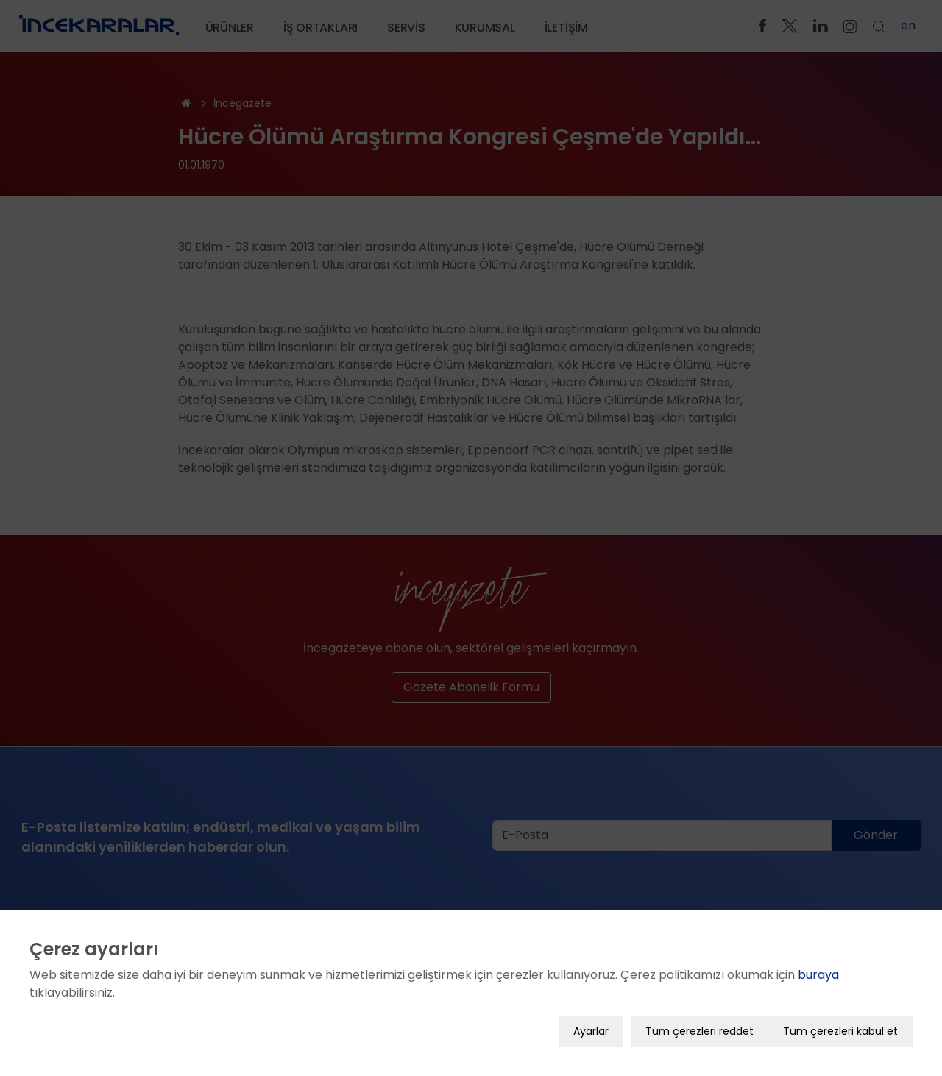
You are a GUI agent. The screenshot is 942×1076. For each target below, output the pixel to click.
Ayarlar (591, 1031)
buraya (818, 974)
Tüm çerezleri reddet (699, 1031)
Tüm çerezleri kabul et (840, 1031)
